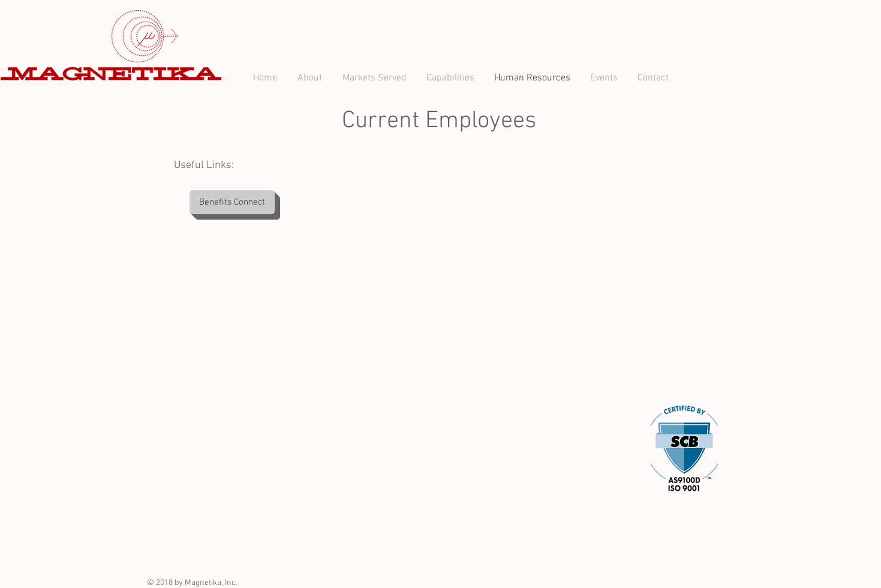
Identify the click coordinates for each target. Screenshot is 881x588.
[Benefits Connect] (232, 202)
